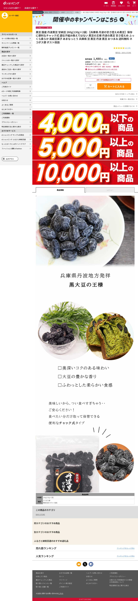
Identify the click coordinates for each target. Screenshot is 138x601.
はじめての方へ (7, 109)
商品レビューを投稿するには (124, 106)
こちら (60, 593)
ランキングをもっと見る (126, 548)
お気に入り (90, 88)
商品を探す (40, 573)
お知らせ (5, 100)
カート (61, 576)
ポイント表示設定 (65, 583)
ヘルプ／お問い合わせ (10, 96)
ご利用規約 (6, 117)
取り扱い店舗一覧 (42, 587)
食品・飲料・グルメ (51, 12)
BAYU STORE (40, 514)
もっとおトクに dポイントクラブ (14, 144)
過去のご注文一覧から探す (11, 69)
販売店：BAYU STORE (123, 52)
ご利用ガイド (6, 87)
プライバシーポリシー (10, 122)
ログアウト (10, 159)
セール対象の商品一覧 (10, 38)
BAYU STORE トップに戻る (125, 94)
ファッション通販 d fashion (12, 148)
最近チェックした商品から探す (13, 65)
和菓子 (77, 12)
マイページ (63, 580)
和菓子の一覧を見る (127, 99)
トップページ (37, 12)
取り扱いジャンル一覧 (44, 583)
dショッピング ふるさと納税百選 (14, 139)
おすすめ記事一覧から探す (11, 78)
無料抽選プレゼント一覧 (10, 47)
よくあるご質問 (7, 105)
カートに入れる (114, 86)
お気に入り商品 (41, 576)
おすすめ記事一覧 (65, 573)
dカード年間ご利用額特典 (11, 91)
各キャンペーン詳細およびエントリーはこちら (102, 69)
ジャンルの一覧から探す (10, 60)
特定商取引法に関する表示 (11, 126)
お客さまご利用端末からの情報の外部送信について (120, 581)
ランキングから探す (9, 74)
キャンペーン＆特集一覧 (10, 43)
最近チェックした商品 (44, 580)
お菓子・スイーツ (66, 12)
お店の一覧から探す (9, 56)
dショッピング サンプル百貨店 (13, 135)
